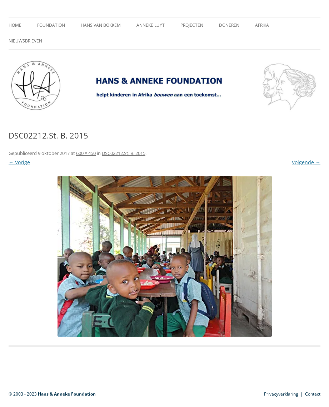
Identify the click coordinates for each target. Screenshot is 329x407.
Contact (312, 394)
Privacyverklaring (281, 394)
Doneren (229, 25)
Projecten (191, 25)
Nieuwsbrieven (25, 41)
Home (15, 25)
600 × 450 (86, 153)
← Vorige (19, 162)
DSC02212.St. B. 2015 (123, 153)
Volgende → (306, 162)
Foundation (51, 25)
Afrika (262, 25)
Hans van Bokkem (101, 25)
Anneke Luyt (150, 25)
